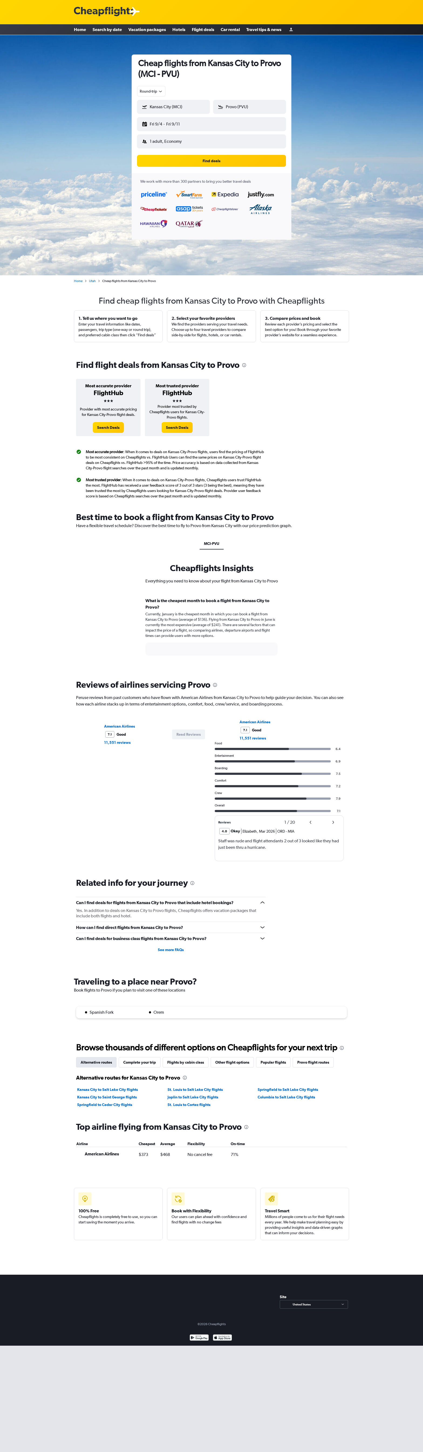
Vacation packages (147, 29)
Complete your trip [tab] (139, 1058)
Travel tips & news (263, 29)
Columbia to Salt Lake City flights (286, 1093)
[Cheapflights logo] (104, 11)
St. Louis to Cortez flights (189, 1100)
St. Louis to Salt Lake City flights (195, 1085)
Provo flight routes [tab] (313, 1058)
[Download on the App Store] (222, 1334)
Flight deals (203, 29)
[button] (171, 123)
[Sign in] (291, 30)
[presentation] (244, 360)
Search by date (107, 29)
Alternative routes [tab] (96, 1058)
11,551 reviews (117, 738)
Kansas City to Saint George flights (107, 1093)
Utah (92, 277)
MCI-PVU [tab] (211, 539)
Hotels (178, 29)
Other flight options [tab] (232, 1058)
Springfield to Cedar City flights (104, 1100)
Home (80, 29)
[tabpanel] (211, 627)
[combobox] (151, 91)
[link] (108, 423)
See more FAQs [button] (171, 945)
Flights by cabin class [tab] (185, 1058)
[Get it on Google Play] (199, 1334)
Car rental (230, 29)
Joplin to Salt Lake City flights (193, 1093)
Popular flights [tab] (273, 1058)
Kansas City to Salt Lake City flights (107, 1085)
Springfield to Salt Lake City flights (288, 1085)
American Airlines (119, 722)
